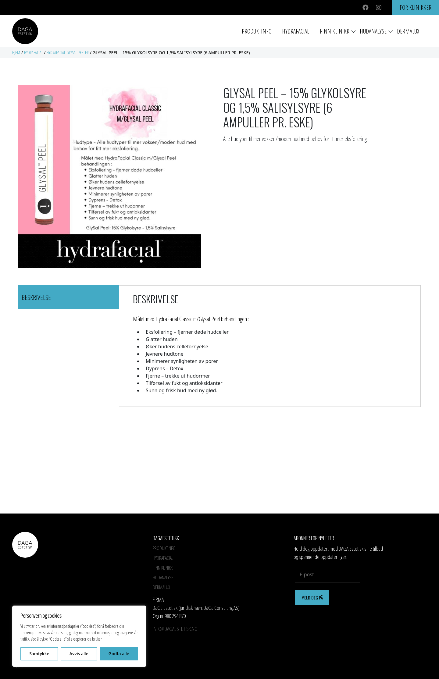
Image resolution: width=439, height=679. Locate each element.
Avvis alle (79, 653)
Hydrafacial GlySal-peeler (68, 52)
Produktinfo (257, 31)
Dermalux (408, 31)
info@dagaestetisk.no (175, 628)
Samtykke (39, 653)
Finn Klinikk (334, 31)
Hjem (16, 52)
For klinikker (415, 7)
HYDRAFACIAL (295, 31)
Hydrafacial (33, 52)
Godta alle (119, 653)
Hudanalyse (373, 31)
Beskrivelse (36, 297)
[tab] (68, 297)
